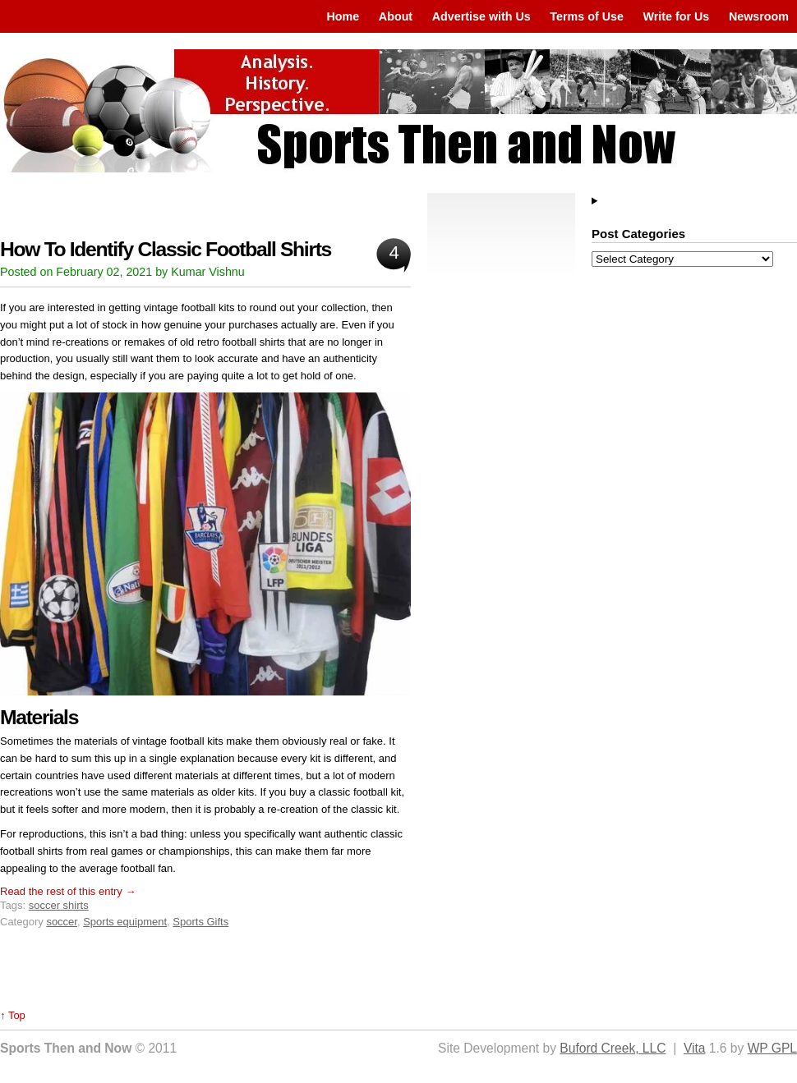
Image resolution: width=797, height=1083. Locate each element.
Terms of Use (587, 16)
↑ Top (12, 1015)
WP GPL (772, 1048)
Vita (695, 1048)
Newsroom (759, 16)
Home (342, 16)
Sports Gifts (200, 922)
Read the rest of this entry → (68, 891)
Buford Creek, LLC (613, 1048)
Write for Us (676, 16)
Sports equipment (125, 922)
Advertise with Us (481, 16)
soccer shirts (59, 905)
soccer (61, 922)
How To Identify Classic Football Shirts (165, 249)
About (395, 16)
